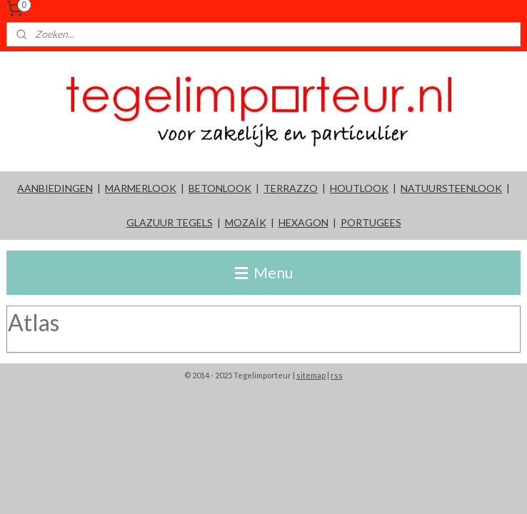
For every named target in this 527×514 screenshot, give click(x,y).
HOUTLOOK (359, 188)
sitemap (311, 375)
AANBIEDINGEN (55, 188)
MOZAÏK (245, 222)
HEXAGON (303, 222)
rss (337, 375)
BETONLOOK (220, 188)
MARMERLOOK (140, 188)
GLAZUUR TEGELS (169, 222)
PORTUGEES (371, 222)
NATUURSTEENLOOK (451, 188)
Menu (264, 272)
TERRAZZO (291, 188)
